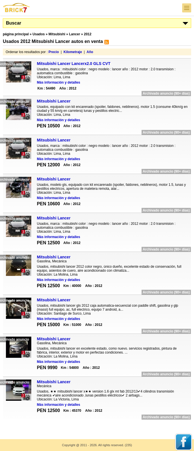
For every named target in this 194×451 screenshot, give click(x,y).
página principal (16, 34)
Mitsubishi (56, 34)
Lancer (74, 34)
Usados (38, 34)
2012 (87, 34)
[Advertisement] (97, 426)
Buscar (13, 23)
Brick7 (16, 8)
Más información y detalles (58, 82)
